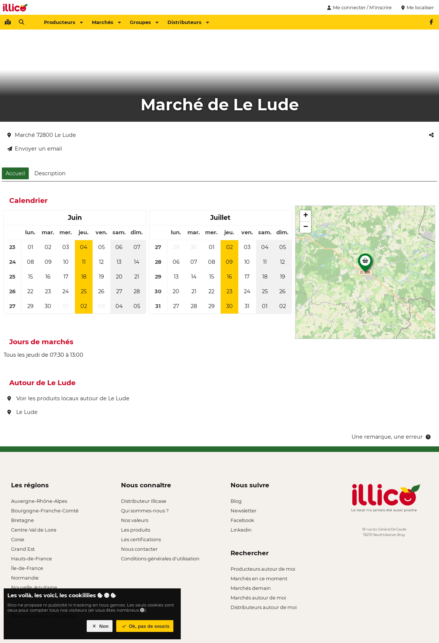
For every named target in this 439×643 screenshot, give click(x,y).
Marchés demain (251, 588)
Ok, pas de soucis (145, 626)
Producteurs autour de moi (263, 569)
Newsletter (243, 511)
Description (50, 173)
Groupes (144, 22)
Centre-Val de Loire (33, 530)
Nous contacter (139, 549)
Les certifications (141, 539)
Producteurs (63, 22)
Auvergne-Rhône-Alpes (39, 501)
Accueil (15, 173)
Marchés (106, 22)
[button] (365, 264)
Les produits (135, 530)
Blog (236, 501)
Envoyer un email (34, 148)
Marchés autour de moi (258, 598)
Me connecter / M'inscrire (358, 7)
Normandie (25, 578)
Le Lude (22, 412)
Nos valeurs (134, 520)
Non (100, 626)
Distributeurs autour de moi (264, 607)
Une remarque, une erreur (392, 436)
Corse (17, 539)
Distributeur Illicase (143, 501)
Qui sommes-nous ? (145, 511)
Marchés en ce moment (259, 578)
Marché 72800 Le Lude (41, 135)
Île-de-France (27, 568)
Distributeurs (188, 22)
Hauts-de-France (31, 558)
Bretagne (22, 520)
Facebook (242, 520)
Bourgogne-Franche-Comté (45, 511)
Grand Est (23, 549)
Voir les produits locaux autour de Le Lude (68, 398)
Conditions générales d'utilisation (160, 558)
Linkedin (241, 530)
